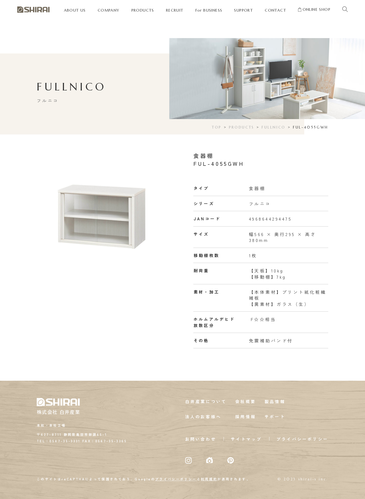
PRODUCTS (241, 127)
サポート (275, 416)
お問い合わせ (200, 439)
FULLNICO (274, 127)
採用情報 (245, 416)
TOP (217, 127)
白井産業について (206, 401)
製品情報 (275, 401)
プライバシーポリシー (302, 439)
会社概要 (245, 401)
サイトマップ (246, 439)
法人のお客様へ (203, 416)
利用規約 (209, 479)
